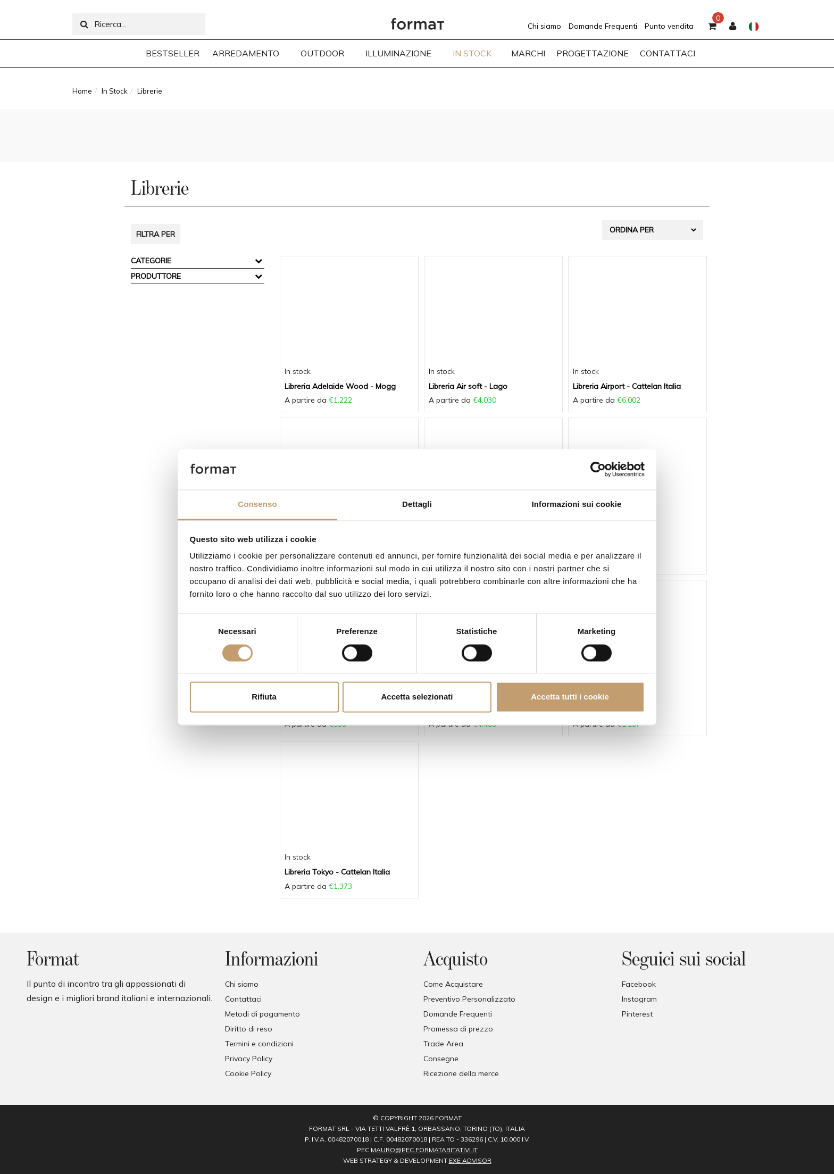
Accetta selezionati (417, 697)
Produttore (156, 276)
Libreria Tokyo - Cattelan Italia (337, 872)
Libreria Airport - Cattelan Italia (627, 386)
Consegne (440, 1058)
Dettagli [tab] (417, 504)
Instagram (639, 999)
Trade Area (443, 1043)
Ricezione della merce (461, 1073)
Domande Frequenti (603, 26)
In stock (298, 371)
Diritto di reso (248, 1029)
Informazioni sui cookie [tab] (577, 504)
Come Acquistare (453, 984)
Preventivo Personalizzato (469, 999)
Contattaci (243, 999)
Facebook (639, 984)
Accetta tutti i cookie (570, 697)
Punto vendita (669, 26)
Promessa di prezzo (458, 1029)
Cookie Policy (248, 1073)
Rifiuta (264, 697)
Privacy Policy (248, 1058)
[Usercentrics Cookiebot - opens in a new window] (598, 469)
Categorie (151, 260)
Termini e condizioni (259, 1043)
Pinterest (637, 1014)
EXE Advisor (470, 1160)
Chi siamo (544, 26)
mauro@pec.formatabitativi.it (424, 1150)
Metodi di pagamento (262, 1014)
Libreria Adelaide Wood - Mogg (340, 386)
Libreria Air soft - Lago (468, 386)
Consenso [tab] (257, 504)
